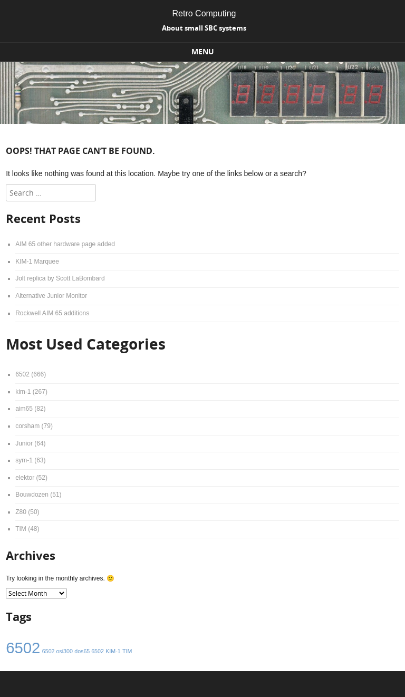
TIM (20, 529)
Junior (24, 443)
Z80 (20, 512)
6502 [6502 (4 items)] (23, 647)
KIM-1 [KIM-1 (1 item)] (112, 651)
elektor (24, 477)
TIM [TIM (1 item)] (127, 651)
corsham (27, 426)
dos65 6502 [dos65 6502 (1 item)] (89, 651)
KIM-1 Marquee (37, 261)
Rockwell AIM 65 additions (52, 313)
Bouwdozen (32, 494)
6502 (22, 374)
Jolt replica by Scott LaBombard (59, 278)
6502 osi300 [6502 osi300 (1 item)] (57, 651)
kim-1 (23, 391)
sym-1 (24, 460)
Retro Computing (204, 13)
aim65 (24, 408)
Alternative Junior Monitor (51, 295)
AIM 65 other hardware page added (65, 244)
